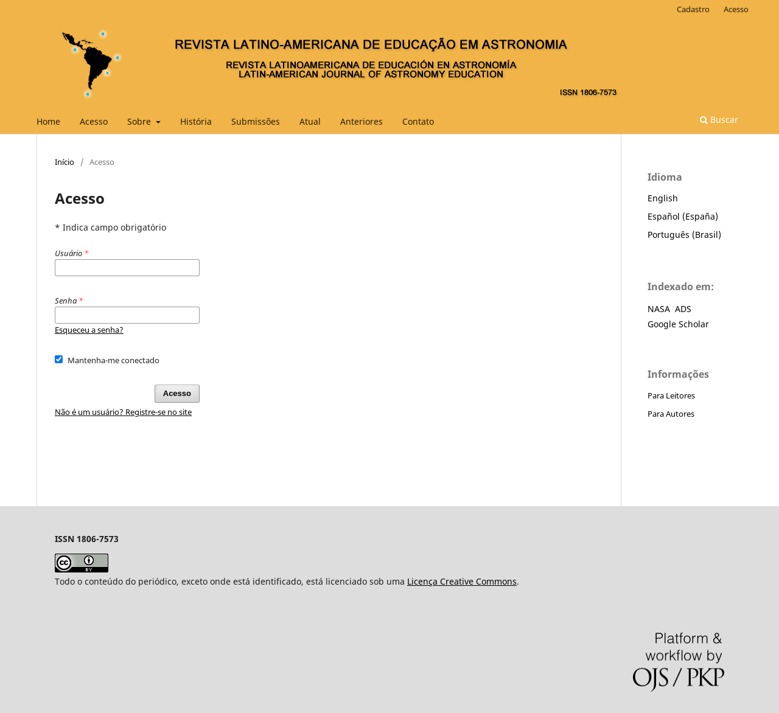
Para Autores (671, 413)
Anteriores (361, 121)
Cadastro (693, 9)
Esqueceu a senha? (89, 329)
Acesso (94, 121)
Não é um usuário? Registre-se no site (123, 411)
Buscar (719, 119)
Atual (310, 121)
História (196, 121)
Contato (418, 121)
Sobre (140, 121)
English (663, 198)
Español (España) (683, 216)
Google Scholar (678, 324)
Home (48, 121)
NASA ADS (669, 309)
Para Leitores (671, 395)
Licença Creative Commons (462, 581)
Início (64, 161)
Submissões (255, 121)
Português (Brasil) (684, 234)
